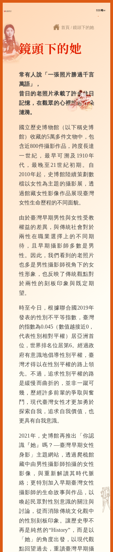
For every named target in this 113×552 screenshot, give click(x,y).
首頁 (65, 27)
